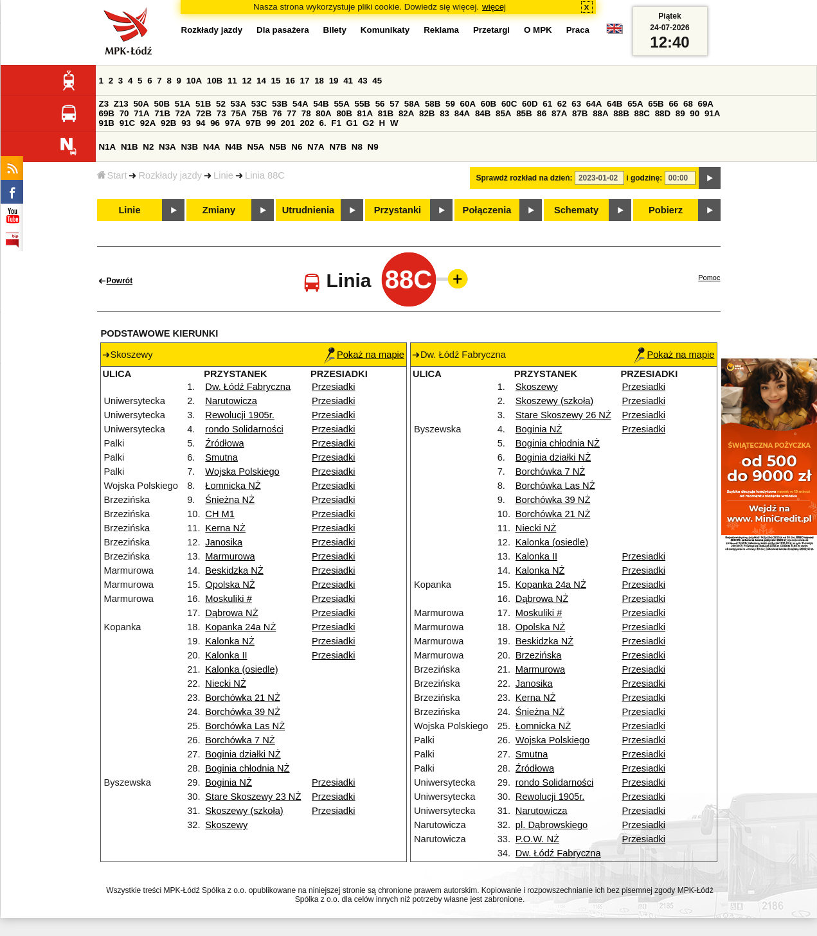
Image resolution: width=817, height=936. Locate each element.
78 (306, 113)
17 (305, 80)
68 (688, 104)
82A (406, 113)
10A (194, 80)
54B (320, 104)
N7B (337, 147)
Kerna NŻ (225, 528)
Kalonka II (226, 655)
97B (253, 123)
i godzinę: (644, 177)
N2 (148, 147)
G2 (368, 123)
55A (341, 104)
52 (221, 104)
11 (232, 80)
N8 (357, 147)
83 (444, 113)
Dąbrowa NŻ (231, 613)
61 (547, 104)
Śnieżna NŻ (230, 500)
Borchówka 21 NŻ (242, 698)
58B (432, 104)
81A (365, 113)
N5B (278, 147)
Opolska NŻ (230, 584)
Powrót (120, 280)
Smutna (221, 457)
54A (300, 104)
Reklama (441, 30)
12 (246, 80)
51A (182, 104)
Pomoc (709, 277)
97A (232, 123)
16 (290, 80)
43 (363, 80)
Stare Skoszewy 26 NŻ (563, 415)
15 (276, 80)
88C (642, 113)
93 (186, 123)
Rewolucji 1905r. (239, 415)
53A (238, 104)
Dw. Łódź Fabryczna (248, 387)
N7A (316, 147)
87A (559, 113)
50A (140, 104)
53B (279, 104)
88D (662, 113)
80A (323, 113)
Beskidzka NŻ (234, 570)
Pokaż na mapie (364, 354)
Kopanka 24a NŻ (240, 627)
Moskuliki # (228, 599)
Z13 (121, 104)
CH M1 (220, 514)
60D (529, 104)
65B (655, 104)
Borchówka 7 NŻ (239, 740)
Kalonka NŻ (230, 641)
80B (344, 113)
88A (600, 113)
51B (203, 104)
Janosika (223, 542)
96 (215, 123)
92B (168, 123)
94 (201, 123)
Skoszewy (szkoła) (244, 811)
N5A (256, 147)
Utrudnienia (308, 210)
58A (412, 104)
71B (162, 113)
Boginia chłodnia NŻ (247, 768)
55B (362, 104)
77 (291, 113)
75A (238, 113)
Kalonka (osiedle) (241, 669)
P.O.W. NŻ (537, 839)
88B (621, 113)
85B (524, 113)
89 (680, 113)
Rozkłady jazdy (170, 175)
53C (259, 104)
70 (124, 113)
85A (503, 113)
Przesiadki (333, 387)
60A (468, 104)
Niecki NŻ (225, 683)
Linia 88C (265, 175)
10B (214, 80)
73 (221, 113)
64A (594, 104)
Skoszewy (226, 825)
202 (307, 123)
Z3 (104, 104)
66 (673, 104)
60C (509, 104)
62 (562, 104)
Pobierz (666, 210)
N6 (296, 147)
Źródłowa (224, 443)
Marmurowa (230, 556)
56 (380, 104)
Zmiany (218, 210)
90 (694, 113)
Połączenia (487, 210)
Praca (577, 30)
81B (385, 113)
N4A (211, 147)
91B (106, 123)
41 (348, 80)
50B (162, 104)
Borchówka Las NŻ (245, 726)
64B (614, 104)
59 (450, 104)
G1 (352, 123)
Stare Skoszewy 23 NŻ (253, 796)
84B (482, 113)
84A (462, 113)
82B (427, 113)
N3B (189, 147)
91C (127, 123)
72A (183, 113)
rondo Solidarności (244, 429)
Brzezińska (539, 655)
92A (148, 123)
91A (712, 113)
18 (319, 80)
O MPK (538, 30)
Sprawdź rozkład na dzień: (524, 177)
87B (580, 113)
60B (488, 104)
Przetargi (491, 30)
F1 (336, 123)
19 (334, 80)
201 (288, 123)
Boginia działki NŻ (242, 754)
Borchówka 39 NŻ (242, 712)
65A (635, 104)
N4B (233, 147)
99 (271, 123)
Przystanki (397, 210)
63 (576, 104)
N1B (129, 147)
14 (261, 80)
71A (141, 113)
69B (106, 113)
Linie (223, 175)
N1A (107, 147)
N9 (373, 147)
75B (259, 113)
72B (203, 113)
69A (706, 104)
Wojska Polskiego (242, 471)
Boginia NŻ (228, 782)
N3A (167, 147)
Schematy (576, 210)
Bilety (334, 30)
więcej (494, 7)
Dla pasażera (282, 30)
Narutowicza (231, 401)
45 (377, 80)
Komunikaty (385, 30)
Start (112, 175)
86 (541, 113)
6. (322, 123)
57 (394, 104)
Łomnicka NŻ (232, 486)
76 (277, 113)
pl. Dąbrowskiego (552, 825)
